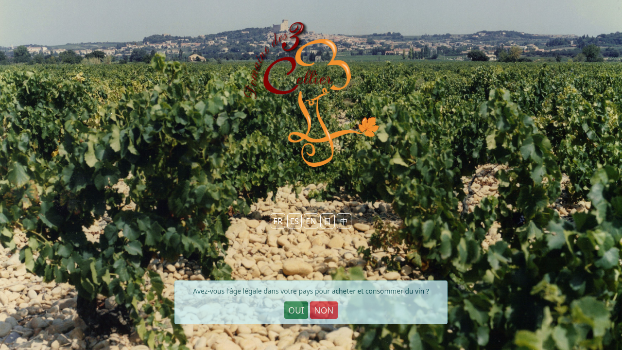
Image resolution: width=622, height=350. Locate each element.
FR (277, 221)
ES (294, 221)
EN (311, 221)
